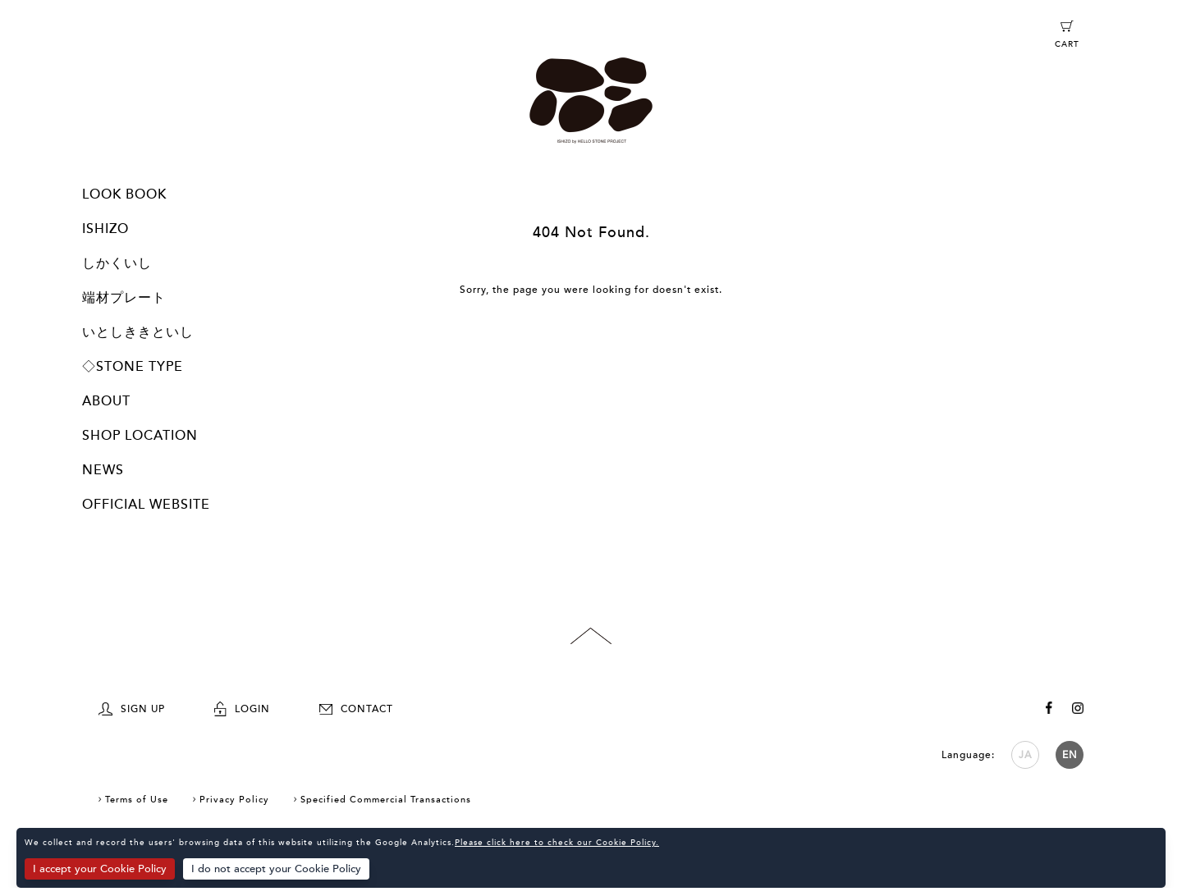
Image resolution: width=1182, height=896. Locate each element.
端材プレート (124, 298)
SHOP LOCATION (140, 435)
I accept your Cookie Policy (100, 868)
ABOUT (106, 401)
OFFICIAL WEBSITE (146, 504)
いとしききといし (138, 332)
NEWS (103, 470)
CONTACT (356, 709)
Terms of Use (136, 799)
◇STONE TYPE (132, 367)
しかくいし (117, 263)
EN (1070, 755)
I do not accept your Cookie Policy (276, 868)
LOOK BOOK (124, 194)
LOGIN (242, 709)
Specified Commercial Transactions (385, 799)
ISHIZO (105, 229)
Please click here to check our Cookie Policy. (557, 843)
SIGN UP (131, 708)
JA (1025, 755)
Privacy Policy (234, 799)
